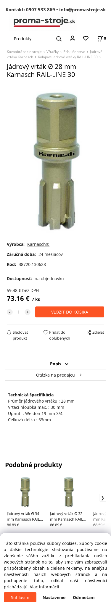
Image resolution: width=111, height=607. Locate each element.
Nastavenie (54, 597)
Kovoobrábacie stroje (24, 51)
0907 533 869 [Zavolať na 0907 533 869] (40, 9)
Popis (55, 364)
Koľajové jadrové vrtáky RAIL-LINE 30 (68, 56)
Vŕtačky (52, 51)
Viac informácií (44, 587)
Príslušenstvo (74, 51)
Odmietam (84, 597)
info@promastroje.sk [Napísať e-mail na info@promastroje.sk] (82, 9)
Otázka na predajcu (55, 375)
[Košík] (101, 38)
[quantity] (19, 311)
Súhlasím (20, 597)
